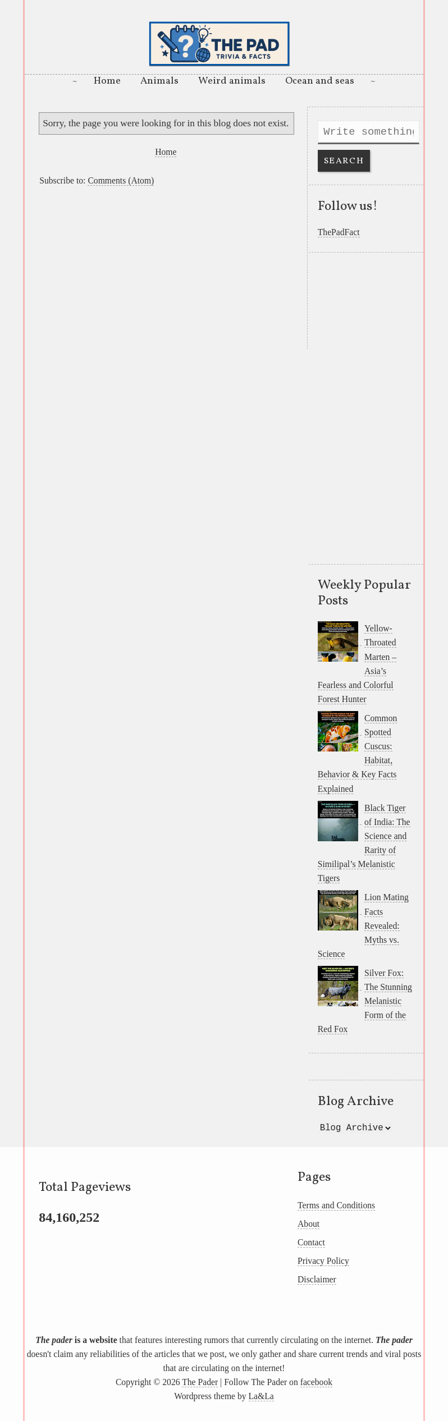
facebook (316, 1382)
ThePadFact (339, 232)
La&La (261, 1396)
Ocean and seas (319, 81)
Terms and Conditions (336, 1205)
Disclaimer (317, 1279)
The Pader (200, 1382)
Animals (159, 81)
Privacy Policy (323, 1261)
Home (107, 81)
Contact (311, 1242)
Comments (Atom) (121, 180)
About (308, 1224)
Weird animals (232, 81)
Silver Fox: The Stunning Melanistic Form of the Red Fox (365, 1001)
